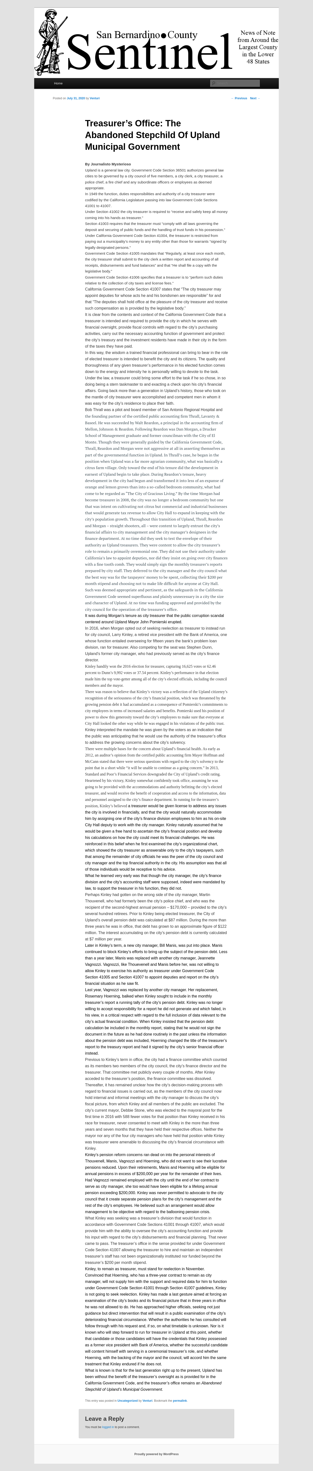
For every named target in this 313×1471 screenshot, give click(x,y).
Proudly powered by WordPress (156, 1454)
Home (58, 83)
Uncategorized (128, 1400)
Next (255, 98)
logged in (108, 1427)
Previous (239, 98)
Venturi (95, 98)
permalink (180, 1400)
